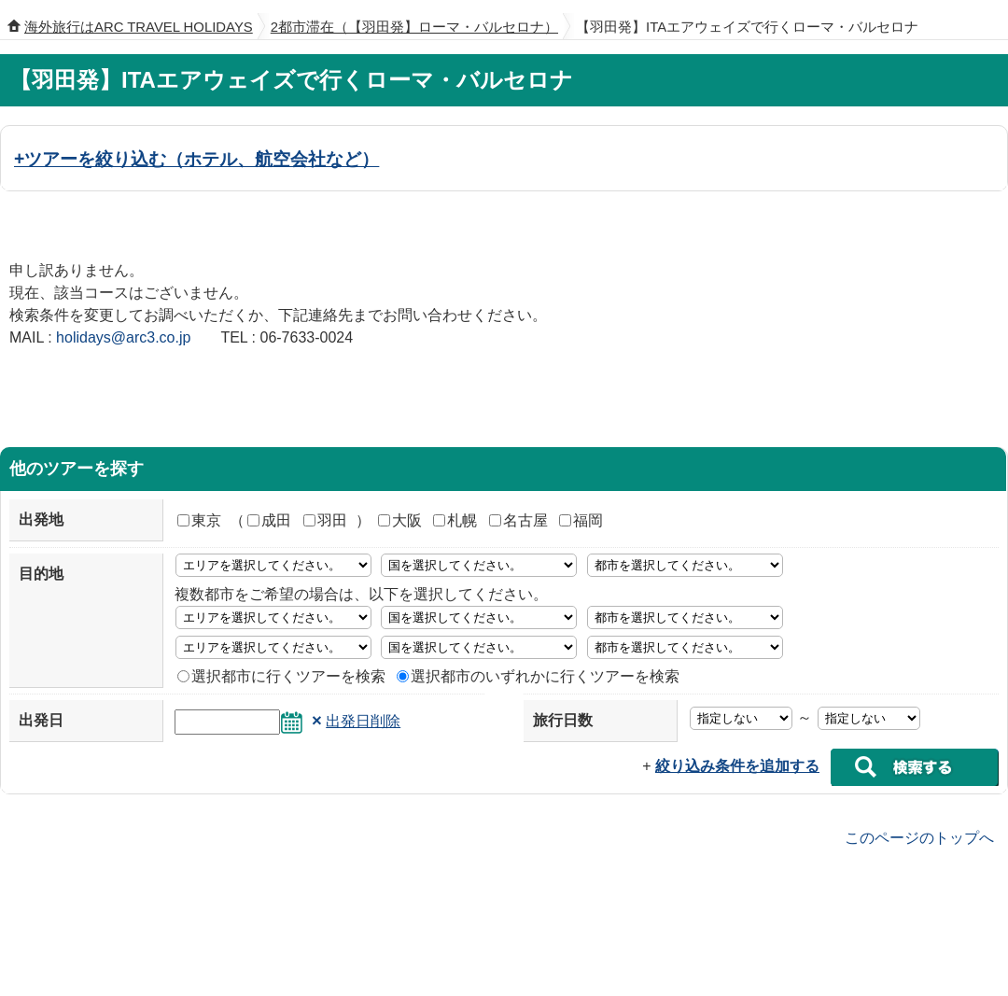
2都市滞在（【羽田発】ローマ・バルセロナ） (414, 27)
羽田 (325, 520)
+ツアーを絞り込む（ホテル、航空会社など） (196, 158)
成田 (269, 520)
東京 (199, 520)
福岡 (581, 520)
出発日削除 (363, 721)
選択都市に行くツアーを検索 (281, 676)
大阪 (400, 520)
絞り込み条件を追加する (737, 766)
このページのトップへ (919, 837)
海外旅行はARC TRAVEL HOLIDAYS (138, 27)
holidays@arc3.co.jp (123, 337)
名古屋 (518, 520)
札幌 (455, 520)
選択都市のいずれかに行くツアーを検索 (538, 676)
